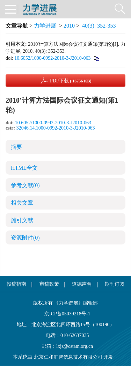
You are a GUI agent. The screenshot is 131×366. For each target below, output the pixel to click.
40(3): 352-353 (99, 26)
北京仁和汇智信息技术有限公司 (68, 357)
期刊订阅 (114, 284)
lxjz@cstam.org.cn (74, 346)
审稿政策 (49, 284)
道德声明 (82, 284)
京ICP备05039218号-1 (65, 313)
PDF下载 (71, 80)
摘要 (16, 147)
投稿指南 (16, 284)
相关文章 (22, 203)
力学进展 (45, 26)
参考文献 (25, 185)
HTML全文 (24, 168)
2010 (69, 26)
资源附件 (25, 238)
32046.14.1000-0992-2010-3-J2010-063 (55, 128)
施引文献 (22, 220)
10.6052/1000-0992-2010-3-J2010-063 (52, 58)
